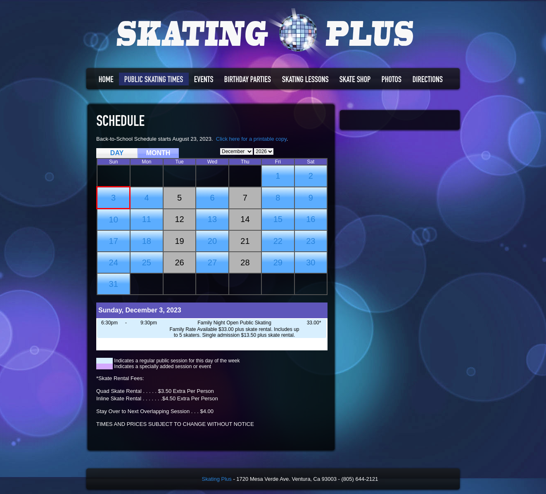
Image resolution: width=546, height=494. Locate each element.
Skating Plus (217, 479)
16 (310, 219)
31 (113, 283)
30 (310, 262)
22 (277, 241)
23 (310, 241)
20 (212, 241)
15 (277, 219)
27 (212, 262)
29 (277, 262)
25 (146, 262)
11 (146, 219)
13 (212, 219)
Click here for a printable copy (251, 139)
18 (146, 241)
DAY (116, 152)
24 (113, 262)
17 (113, 241)
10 (113, 219)
